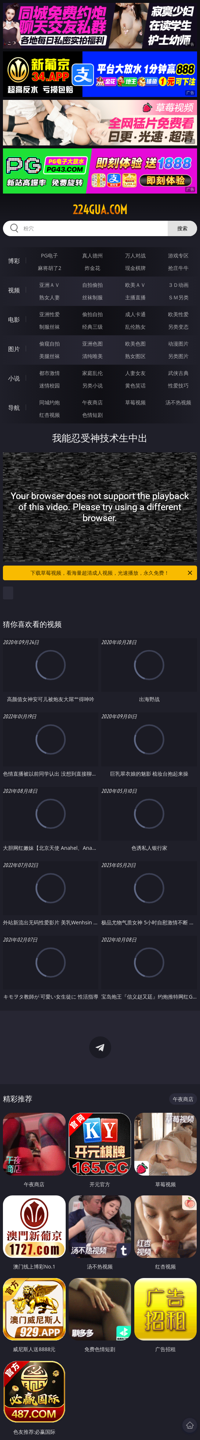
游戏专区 (178, 255)
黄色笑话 (135, 385)
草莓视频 (135, 402)
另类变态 (178, 326)
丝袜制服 (92, 297)
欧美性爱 (178, 314)
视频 (14, 290)
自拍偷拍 (92, 284)
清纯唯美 (92, 356)
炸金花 (92, 267)
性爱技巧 (178, 385)
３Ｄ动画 (178, 284)
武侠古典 (178, 372)
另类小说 (92, 385)
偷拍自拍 (92, 314)
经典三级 (92, 326)
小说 (14, 378)
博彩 (14, 261)
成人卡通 (135, 314)
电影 (14, 319)
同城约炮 (49, 402)
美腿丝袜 (49, 356)
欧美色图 (135, 343)
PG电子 (49, 255)
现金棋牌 (135, 267)
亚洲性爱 (49, 314)
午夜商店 (92, 402)
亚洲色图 (92, 343)
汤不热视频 (178, 402)
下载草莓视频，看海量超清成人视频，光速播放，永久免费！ (111, 573)
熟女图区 (135, 356)
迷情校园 (49, 385)
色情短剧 (92, 414)
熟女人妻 (49, 297)
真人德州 (92, 255)
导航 (14, 408)
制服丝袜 (49, 326)
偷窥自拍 (49, 343)
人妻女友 (135, 372)
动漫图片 (178, 343)
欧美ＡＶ (135, 284)
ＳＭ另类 (178, 297)
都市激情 (49, 372)
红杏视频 (49, 414)
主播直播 (135, 297)
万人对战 (135, 255)
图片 (14, 349)
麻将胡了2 (49, 267)
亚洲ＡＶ (49, 284)
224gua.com (100, 209)
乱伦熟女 (135, 326)
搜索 (182, 228)
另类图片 (178, 356)
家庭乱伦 (92, 372)
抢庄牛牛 (178, 267)
